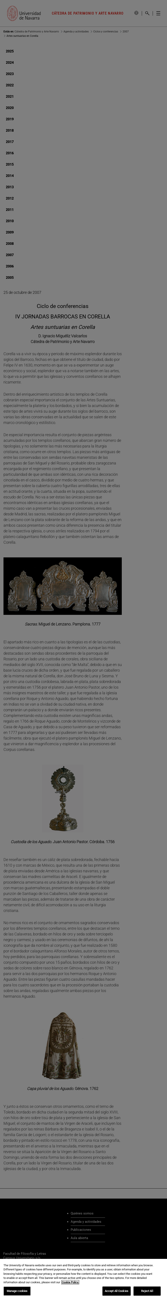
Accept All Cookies (116, 1291)
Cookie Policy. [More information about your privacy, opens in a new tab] (70, 1282)
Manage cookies (17, 1291)
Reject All (147, 1291)
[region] (83, 1279)
